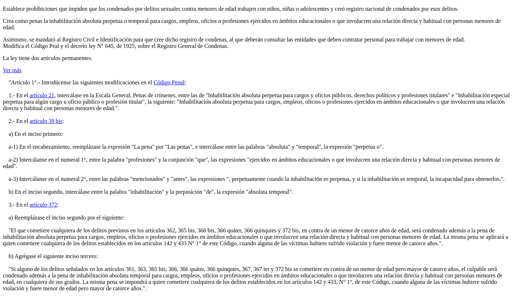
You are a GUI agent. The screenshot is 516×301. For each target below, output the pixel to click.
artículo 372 (43, 205)
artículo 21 (42, 95)
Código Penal (169, 82)
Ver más (12, 70)
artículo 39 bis (46, 121)
